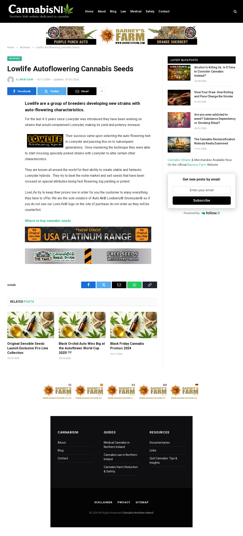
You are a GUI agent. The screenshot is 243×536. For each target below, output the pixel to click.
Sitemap (142, 502)
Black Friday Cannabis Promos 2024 (127, 346)
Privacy (123, 502)
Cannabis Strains (179, 160)
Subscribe (201, 200)
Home (89, 11)
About (102, 11)
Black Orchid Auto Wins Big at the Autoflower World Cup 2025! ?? (82, 348)
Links (153, 450)
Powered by (202, 213)
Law (123, 11)
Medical (136, 11)
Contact (164, 11)
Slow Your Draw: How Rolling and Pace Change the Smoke (213, 94)
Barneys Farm (196, 165)
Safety (150, 11)
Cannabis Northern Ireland (137, 512)
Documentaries (160, 442)
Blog (113, 11)
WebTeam (26, 79)
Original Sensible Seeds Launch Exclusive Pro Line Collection (27, 348)
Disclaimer (103, 502)
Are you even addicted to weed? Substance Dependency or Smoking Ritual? (215, 119)
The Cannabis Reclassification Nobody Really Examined (214, 141)
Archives (14, 58)
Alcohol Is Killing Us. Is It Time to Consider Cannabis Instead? (214, 71)
